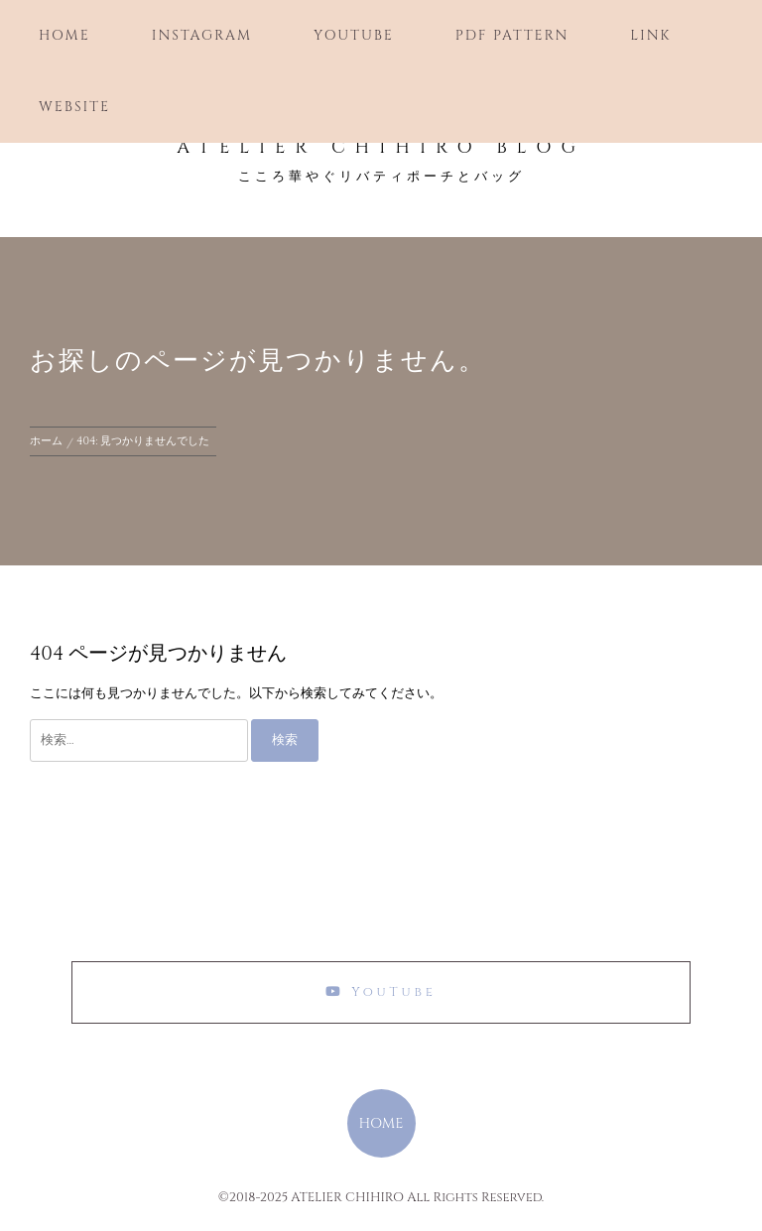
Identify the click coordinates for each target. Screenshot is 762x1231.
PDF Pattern (512, 35)
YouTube (354, 35)
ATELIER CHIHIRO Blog (381, 147)
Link (650, 35)
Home (64, 35)
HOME (380, 1123)
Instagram (202, 35)
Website (74, 106)
